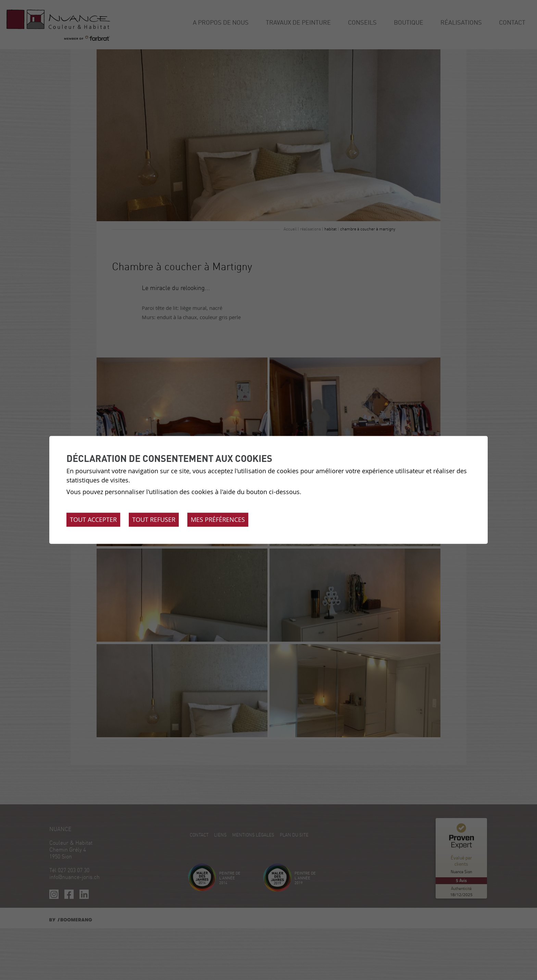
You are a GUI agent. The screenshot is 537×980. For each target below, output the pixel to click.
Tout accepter (93, 520)
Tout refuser (153, 520)
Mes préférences (218, 520)
